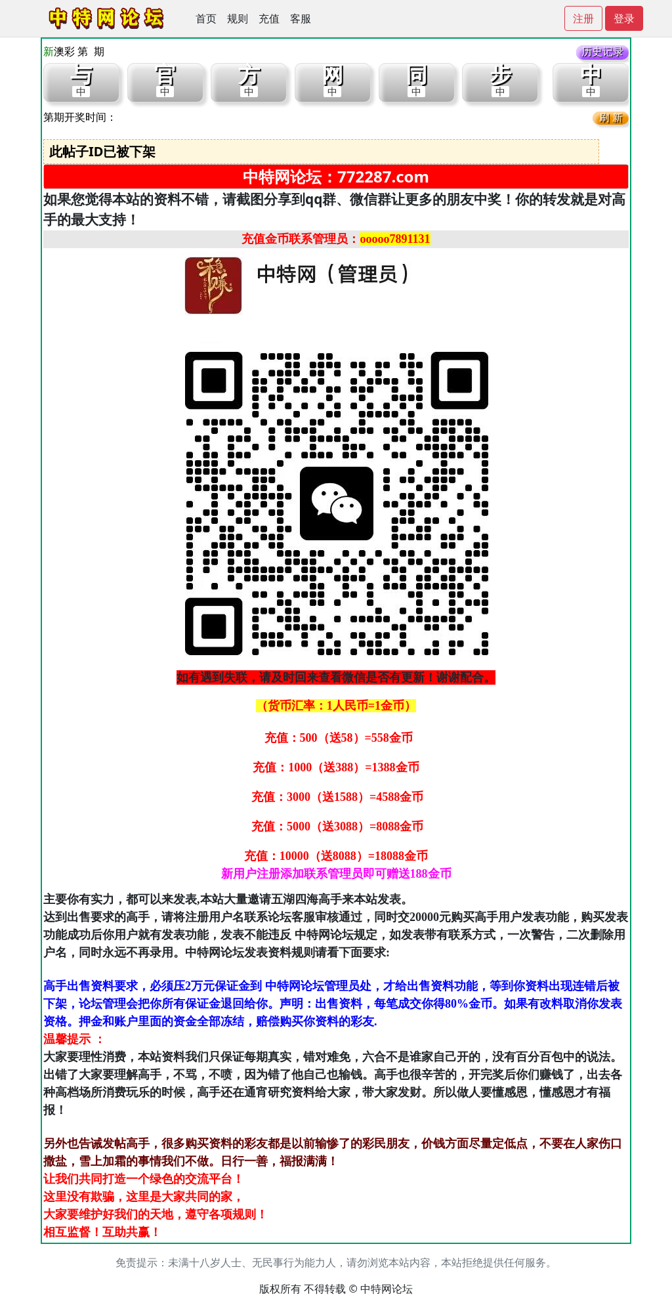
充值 (269, 18)
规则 (237, 18)
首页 (206, 18)
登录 (624, 18)
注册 (583, 18)
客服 (300, 18)
